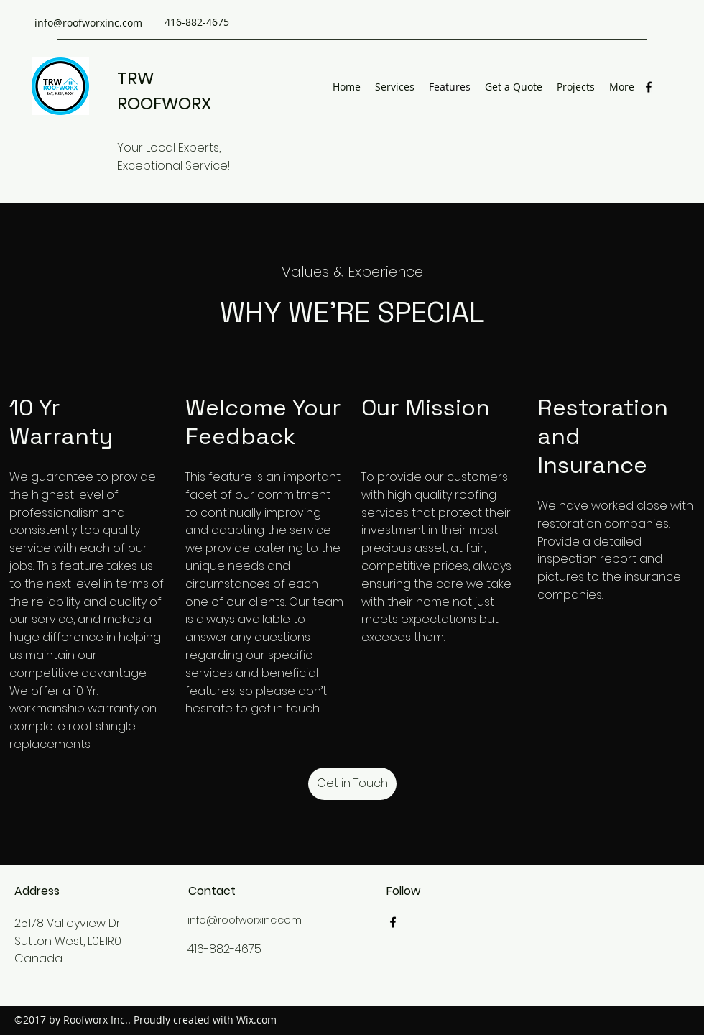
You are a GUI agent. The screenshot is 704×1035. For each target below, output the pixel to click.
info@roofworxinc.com (88, 22)
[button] (352, 784)
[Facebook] (649, 87)
